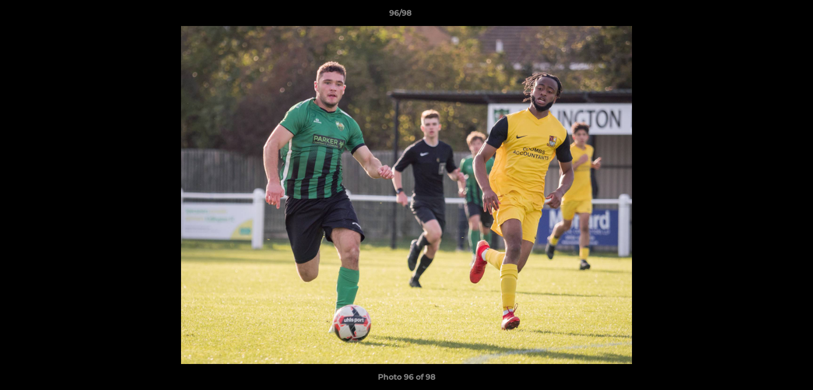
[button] (767, 16)
